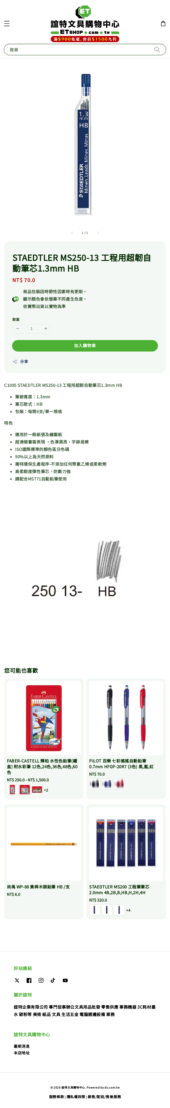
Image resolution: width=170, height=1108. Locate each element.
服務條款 (56, 1096)
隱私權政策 (76, 1096)
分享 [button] (20, 361)
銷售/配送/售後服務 (104, 1096)
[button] (7, 24)
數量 (16, 319)
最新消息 (22, 1046)
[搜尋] (157, 49)
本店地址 (22, 1052)
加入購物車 (85, 345)
